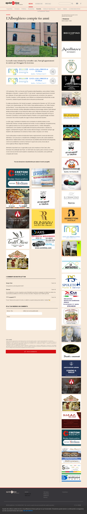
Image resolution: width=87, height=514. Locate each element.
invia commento (30, 352)
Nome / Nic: (10, 311)
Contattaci (65, 492)
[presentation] (18, 335)
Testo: (8, 316)
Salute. (65, 9)
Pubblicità (46, 495)
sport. (59, 9)
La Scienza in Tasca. (43, 11)
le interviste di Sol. (74, 9)
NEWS (26, 492)
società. (38, 9)
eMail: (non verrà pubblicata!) (37, 311)
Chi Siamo (46, 492)
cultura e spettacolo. (49, 9)
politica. (24, 9)
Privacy (45, 497)
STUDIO (77, 505)
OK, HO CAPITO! (28, 510)
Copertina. (9, 9)
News (33, 4)
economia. (31, 9)
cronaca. (17, 9)
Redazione (46, 494)
